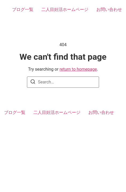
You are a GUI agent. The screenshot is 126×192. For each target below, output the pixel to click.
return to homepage (78, 69)
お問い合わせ (109, 9)
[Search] (33, 82)
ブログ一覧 (22, 9)
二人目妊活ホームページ (64, 9)
